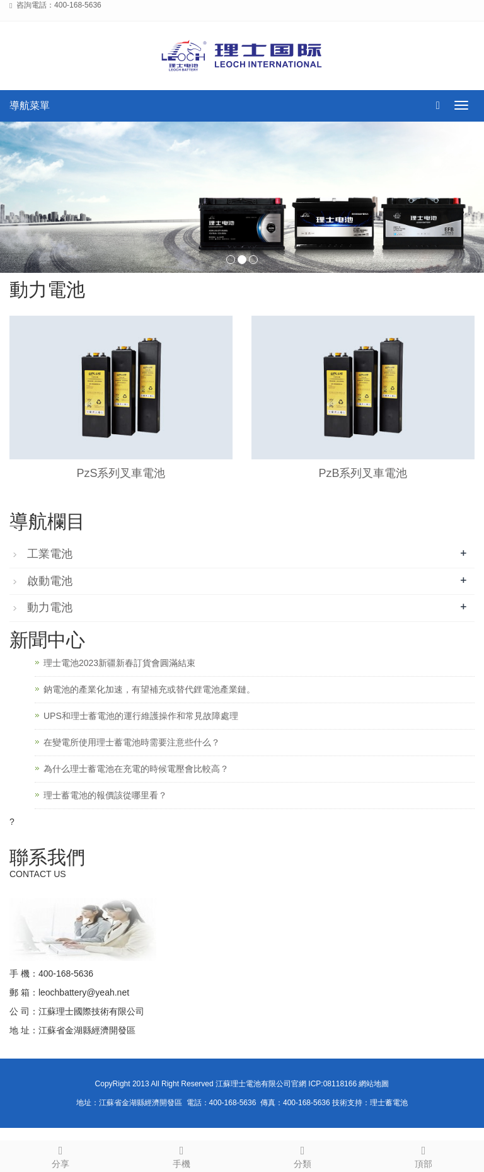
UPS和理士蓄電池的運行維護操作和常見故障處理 (140, 716)
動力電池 (49, 607)
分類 (302, 1155)
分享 (60, 1155)
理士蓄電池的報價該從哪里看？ (105, 795)
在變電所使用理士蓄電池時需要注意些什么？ (131, 742)
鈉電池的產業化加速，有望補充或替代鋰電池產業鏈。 (149, 689)
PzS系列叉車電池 (120, 473)
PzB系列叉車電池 (362, 473)
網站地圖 (374, 1083)
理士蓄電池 (389, 1102)
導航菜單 (29, 105)
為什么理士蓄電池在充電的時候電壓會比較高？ (136, 769)
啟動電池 (49, 581)
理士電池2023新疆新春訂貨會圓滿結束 (119, 663)
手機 (181, 1155)
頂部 (423, 1155)
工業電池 (49, 554)
